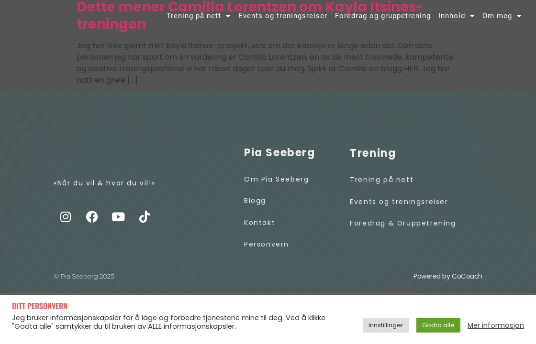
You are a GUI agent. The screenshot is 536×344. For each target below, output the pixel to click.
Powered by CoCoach (447, 277)
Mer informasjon (496, 325)
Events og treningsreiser (282, 17)
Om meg (502, 17)
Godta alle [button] (438, 325)
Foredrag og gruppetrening (383, 17)
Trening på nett (199, 17)
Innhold (456, 17)
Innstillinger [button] (385, 325)
